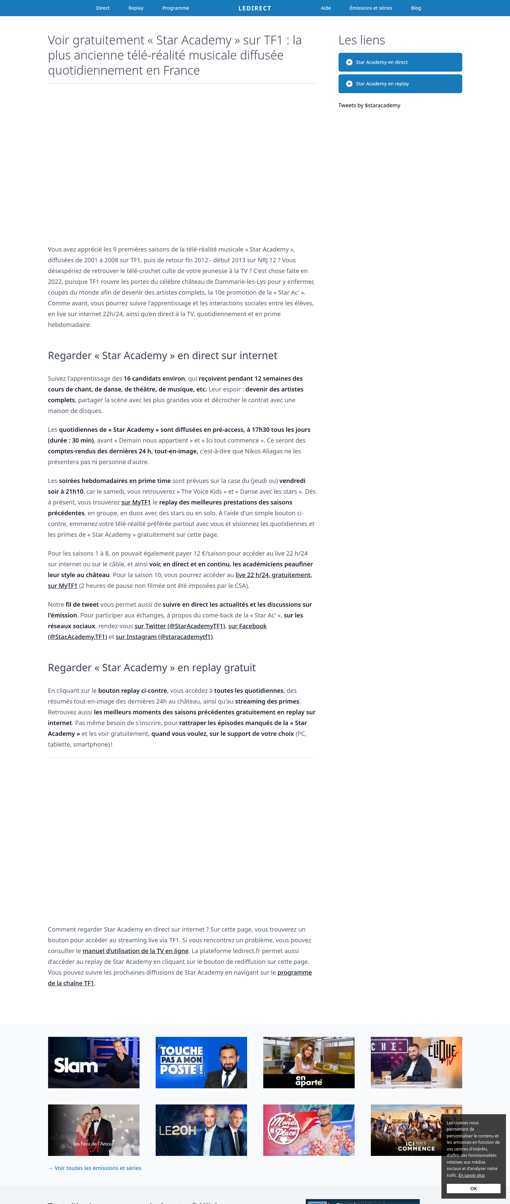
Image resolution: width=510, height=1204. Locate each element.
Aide (326, 8)
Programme (175, 8)
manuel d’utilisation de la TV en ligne (136, 951)
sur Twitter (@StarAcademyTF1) (180, 626)
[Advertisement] (182, 161)
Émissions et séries (371, 8)
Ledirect (255, 8)
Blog (416, 8)
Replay (136, 8)
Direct (103, 8)
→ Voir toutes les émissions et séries (95, 1168)
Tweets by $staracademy (369, 105)
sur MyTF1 (136, 502)
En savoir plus (472, 1175)
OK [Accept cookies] (473, 1188)
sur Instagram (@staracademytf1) (164, 637)
